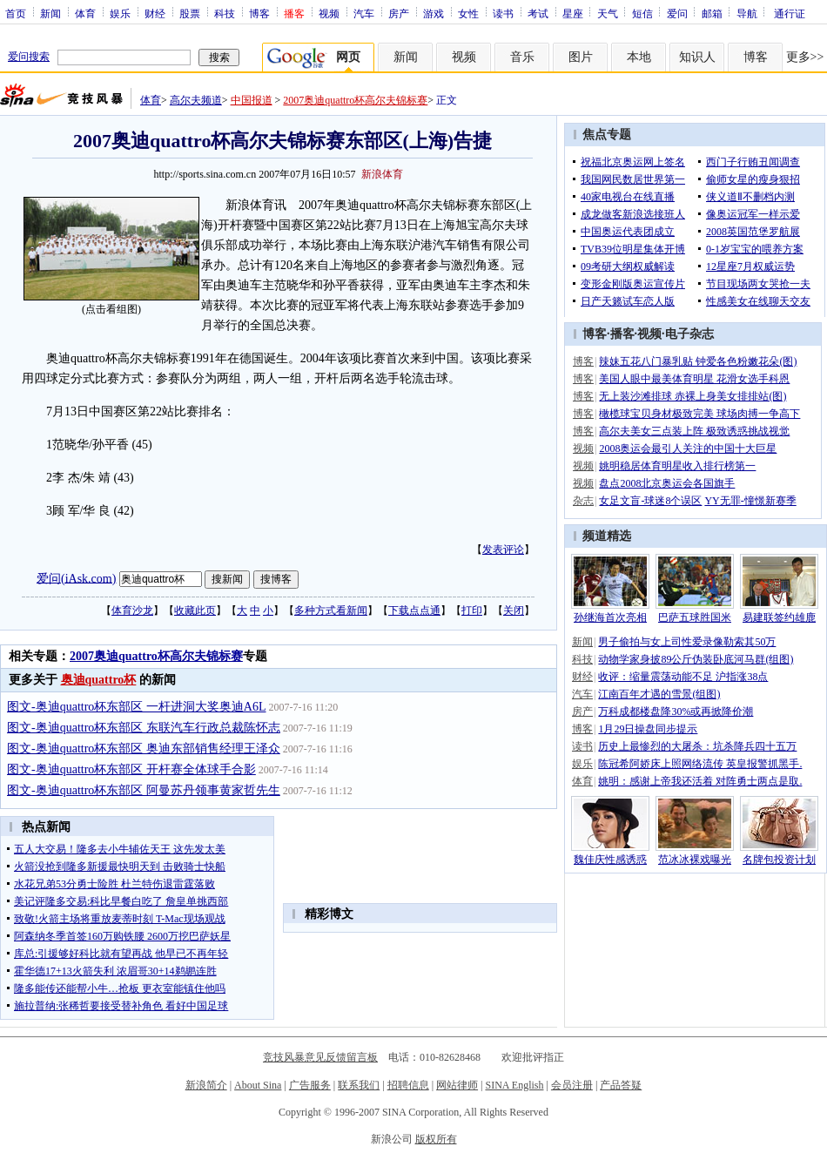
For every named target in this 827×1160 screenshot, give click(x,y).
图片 (580, 57)
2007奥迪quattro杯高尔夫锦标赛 (355, 100)
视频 (329, 13)
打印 (471, 610)
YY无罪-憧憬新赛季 (750, 501)
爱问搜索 (29, 57)
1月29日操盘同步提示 (647, 729)
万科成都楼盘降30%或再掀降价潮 (675, 711)
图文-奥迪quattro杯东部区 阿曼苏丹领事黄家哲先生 (143, 790)
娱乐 (120, 13)
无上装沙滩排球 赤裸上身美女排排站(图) (692, 396)
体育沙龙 (132, 610)
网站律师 (457, 1085)
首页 (15, 13)
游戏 (433, 13)
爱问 (677, 13)
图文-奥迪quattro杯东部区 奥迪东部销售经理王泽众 (143, 748)
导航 (746, 13)
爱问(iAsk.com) (76, 577)
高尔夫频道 (196, 100)
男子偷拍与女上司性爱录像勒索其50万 (687, 642)
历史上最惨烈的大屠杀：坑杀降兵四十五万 (697, 746)
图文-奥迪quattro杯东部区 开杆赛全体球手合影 (131, 769)
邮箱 (712, 13)
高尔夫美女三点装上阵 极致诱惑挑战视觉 (694, 431)
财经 (155, 13)
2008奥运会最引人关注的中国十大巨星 (688, 448)
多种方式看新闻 (330, 610)
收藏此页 (195, 610)
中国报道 (251, 100)
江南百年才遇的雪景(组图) (659, 694)
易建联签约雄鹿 (779, 617)
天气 (607, 13)
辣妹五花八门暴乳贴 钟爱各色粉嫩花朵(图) (698, 361)
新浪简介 (206, 1085)
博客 (259, 13)
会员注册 (572, 1085)
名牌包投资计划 (779, 859)
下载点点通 (414, 610)
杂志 (583, 501)
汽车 (363, 13)
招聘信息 (408, 1085)
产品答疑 (621, 1085)
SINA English (514, 1085)
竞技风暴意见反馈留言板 (320, 1057)
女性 (468, 13)
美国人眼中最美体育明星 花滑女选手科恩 (694, 379)
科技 (224, 13)
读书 (503, 13)
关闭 (513, 610)
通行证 (789, 13)
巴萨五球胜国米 (694, 617)
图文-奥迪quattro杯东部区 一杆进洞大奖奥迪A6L (136, 706)
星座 (572, 13)
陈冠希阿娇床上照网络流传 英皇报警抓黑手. (700, 764)
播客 (622, 334)
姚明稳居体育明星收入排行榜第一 (677, 466)
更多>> (805, 57)
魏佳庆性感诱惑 (610, 859)
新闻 (50, 13)
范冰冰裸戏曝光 (694, 859)
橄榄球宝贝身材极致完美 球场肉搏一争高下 (699, 414)
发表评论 (503, 549)
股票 (189, 13)
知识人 (697, 57)
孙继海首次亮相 (610, 617)
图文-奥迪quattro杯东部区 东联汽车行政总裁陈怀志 (143, 727)
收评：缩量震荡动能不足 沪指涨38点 (683, 677)
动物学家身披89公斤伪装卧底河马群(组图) (695, 659)
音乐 (522, 57)
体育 (85, 13)
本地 (639, 57)
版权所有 (436, 1139)
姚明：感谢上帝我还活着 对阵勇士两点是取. (700, 781)
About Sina (257, 1085)
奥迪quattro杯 (99, 679)
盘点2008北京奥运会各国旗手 (667, 483)
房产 (398, 13)
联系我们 (359, 1085)
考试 (538, 13)
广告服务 (310, 1085)
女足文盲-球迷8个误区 (650, 501)
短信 (642, 13)
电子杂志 (689, 334)
